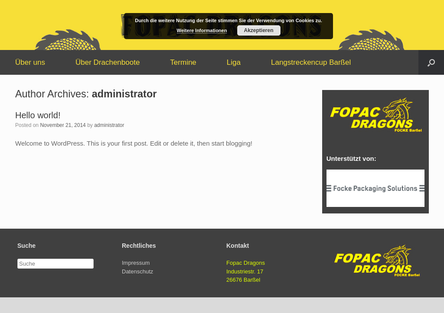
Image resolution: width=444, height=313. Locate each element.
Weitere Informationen (202, 30)
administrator (124, 94)
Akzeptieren (258, 30)
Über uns (30, 62)
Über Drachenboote (107, 62)
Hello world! (37, 115)
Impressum (136, 263)
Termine (183, 62)
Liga (234, 62)
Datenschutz (137, 271)
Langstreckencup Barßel (311, 62)
